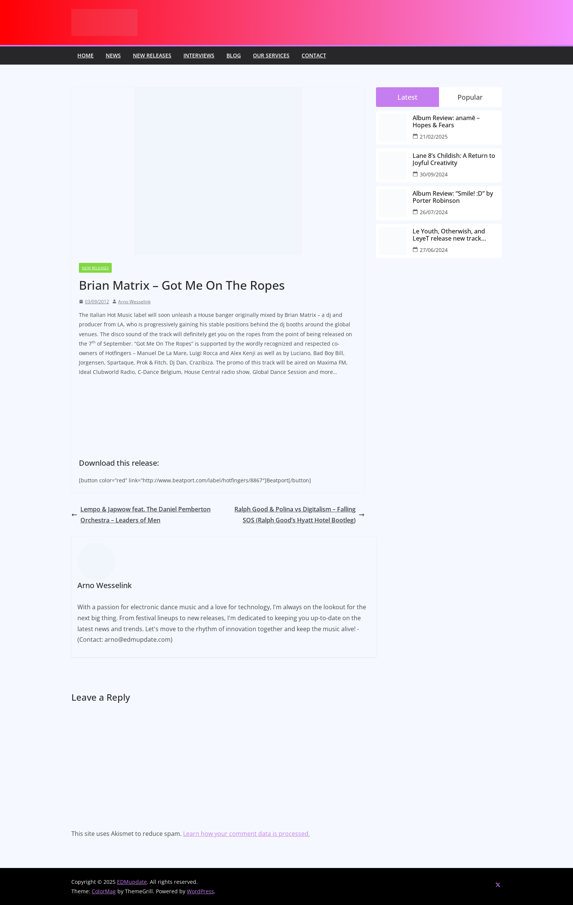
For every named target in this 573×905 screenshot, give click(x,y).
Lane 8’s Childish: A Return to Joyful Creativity (454, 159)
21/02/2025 (434, 136)
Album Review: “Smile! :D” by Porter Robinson (453, 197)
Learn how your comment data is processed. (246, 833)
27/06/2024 (434, 249)
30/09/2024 (434, 174)
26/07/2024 (434, 212)
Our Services (271, 55)
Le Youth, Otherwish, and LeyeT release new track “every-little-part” (449, 235)
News (113, 55)
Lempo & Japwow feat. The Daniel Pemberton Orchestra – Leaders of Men (141, 514)
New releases (152, 55)
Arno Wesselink (134, 301)
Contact (314, 55)
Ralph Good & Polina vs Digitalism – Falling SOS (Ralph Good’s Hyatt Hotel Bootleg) (299, 514)
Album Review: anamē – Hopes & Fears (446, 121)
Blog (233, 55)
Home (85, 55)
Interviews (198, 55)
